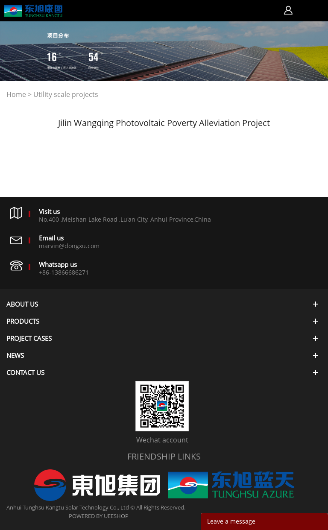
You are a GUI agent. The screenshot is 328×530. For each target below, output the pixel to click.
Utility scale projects (65, 94)
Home (16, 94)
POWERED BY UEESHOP (99, 516)
